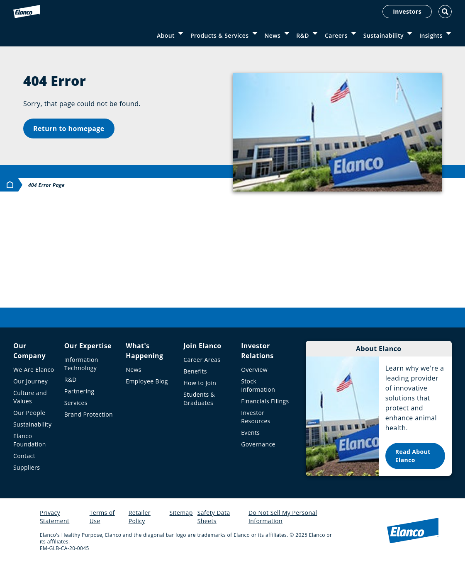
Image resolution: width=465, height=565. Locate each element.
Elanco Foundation (29, 440)
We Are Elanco (33, 369)
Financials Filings (265, 401)
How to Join (199, 383)
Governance (258, 444)
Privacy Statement (54, 517)
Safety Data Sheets (213, 517)
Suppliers (26, 467)
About (166, 35)
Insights (431, 35)
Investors (407, 11)
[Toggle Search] (445, 11)
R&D (302, 35)
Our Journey (30, 381)
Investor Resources (255, 417)
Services (76, 403)
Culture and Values (30, 397)
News (272, 35)
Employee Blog (147, 381)
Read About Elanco (413, 456)
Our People (29, 413)
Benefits (195, 371)
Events (250, 432)
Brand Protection (88, 414)
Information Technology (81, 364)
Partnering (79, 391)
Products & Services (219, 35)
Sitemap (181, 513)
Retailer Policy (140, 517)
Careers (336, 35)
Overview (254, 369)
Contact (24, 456)
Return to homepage (69, 128)
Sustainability (383, 35)
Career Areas (201, 360)
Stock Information (258, 385)
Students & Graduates (199, 398)
